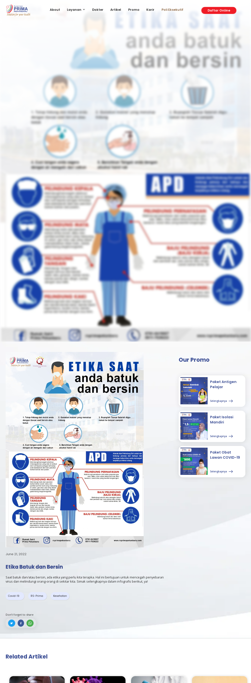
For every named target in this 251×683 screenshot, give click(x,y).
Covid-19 (13, 596)
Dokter (97, 10)
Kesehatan (60, 596)
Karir (150, 10)
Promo (133, 10)
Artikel (115, 10)
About (55, 10)
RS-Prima (37, 596)
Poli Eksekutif (172, 10)
